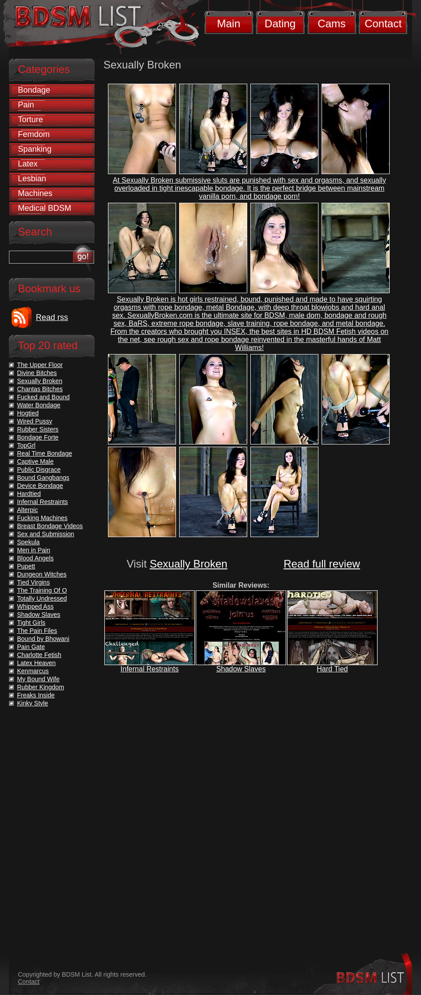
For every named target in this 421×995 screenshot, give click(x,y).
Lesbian (32, 178)
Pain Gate (31, 646)
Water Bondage (38, 405)
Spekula (28, 542)
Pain (26, 104)
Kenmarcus (33, 671)
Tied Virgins (33, 582)
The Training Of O (42, 590)
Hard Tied (332, 669)
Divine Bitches (37, 372)
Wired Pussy (34, 421)
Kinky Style (32, 703)
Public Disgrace (38, 469)
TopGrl (26, 445)
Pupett (26, 566)
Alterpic (27, 509)
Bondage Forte (38, 437)
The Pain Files (37, 630)
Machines (35, 193)
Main (228, 23)
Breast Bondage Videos (50, 526)
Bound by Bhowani (43, 638)
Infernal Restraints (149, 669)
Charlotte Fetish (39, 654)
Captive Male (35, 461)
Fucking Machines (42, 517)
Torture (30, 119)
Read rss (52, 317)
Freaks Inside (36, 695)
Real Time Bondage (44, 453)
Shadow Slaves (241, 669)
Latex (28, 163)
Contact (383, 23)
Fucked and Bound (43, 397)
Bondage (34, 89)
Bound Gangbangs (43, 477)
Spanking (35, 149)
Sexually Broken (188, 564)
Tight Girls (31, 622)
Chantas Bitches (40, 389)
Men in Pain (33, 550)
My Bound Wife (38, 679)
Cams (332, 23)
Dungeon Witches (42, 574)
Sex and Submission (45, 534)
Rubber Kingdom (40, 687)
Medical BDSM (44, 208)
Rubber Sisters (38, 429)
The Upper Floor (40, 364)
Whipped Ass (35, 606)
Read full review (322, 564)
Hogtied (28, 413)
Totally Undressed (42, 598)
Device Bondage (40, 485)
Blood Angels (35, 558)
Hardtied (29, 493)
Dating (280, 23)
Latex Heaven (36, 662)
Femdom (34, 134)
